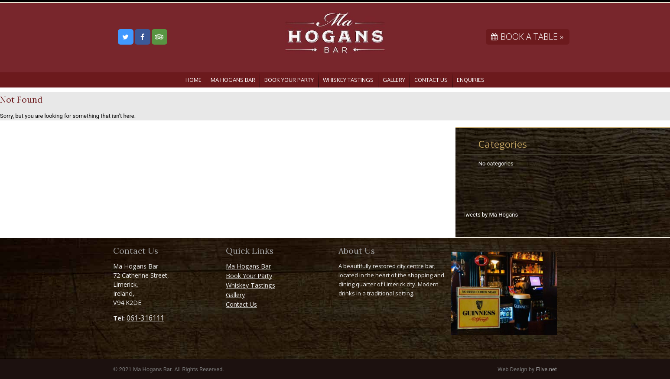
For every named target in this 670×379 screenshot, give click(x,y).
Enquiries (471, 80)
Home (193, 80)
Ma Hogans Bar (233, 80)
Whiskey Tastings (348, 80)
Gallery (394, 80)
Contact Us (431, 80)
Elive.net (546, 369)
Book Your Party (289, 80)
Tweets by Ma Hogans (490, 214)
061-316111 (145, 318)
